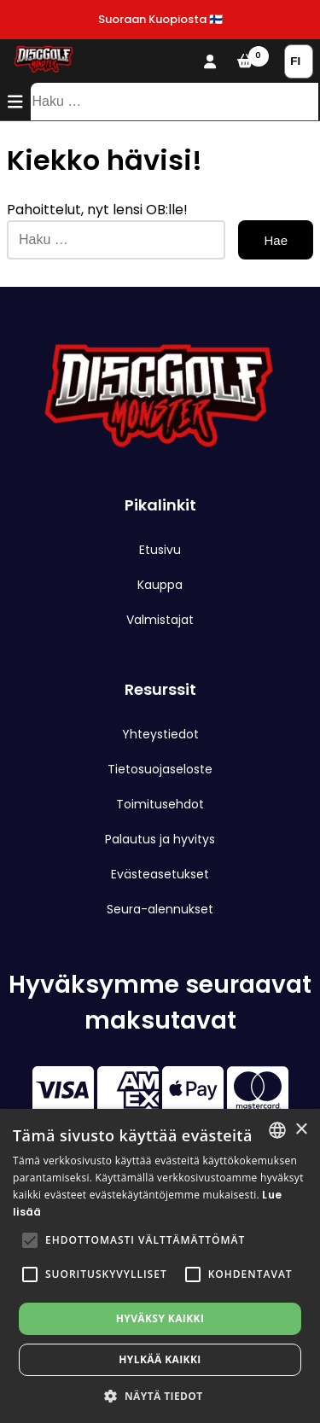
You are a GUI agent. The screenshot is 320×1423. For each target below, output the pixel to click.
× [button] (300, 1129)
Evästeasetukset (160, 874)
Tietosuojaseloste (160, 769)
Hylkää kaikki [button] (160, 1359)
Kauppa (160, 584)
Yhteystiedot (160, 734)
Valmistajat (160, 619)
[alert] (160, 1266)
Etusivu (160, 549)
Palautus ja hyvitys (160, 839)
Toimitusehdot (160, 804)
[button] (30, 1240)
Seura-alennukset (160, 909)
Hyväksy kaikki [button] (160, 1318)
